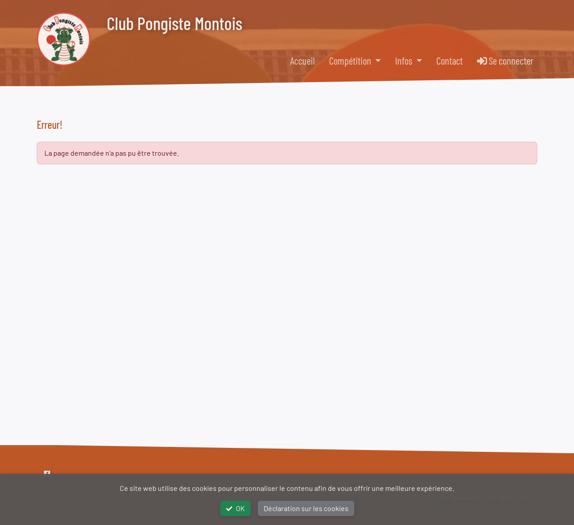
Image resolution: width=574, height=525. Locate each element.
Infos (404, 60)
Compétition (351, 60)
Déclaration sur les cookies (306, 508)
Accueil (302, 60)
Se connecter (505, 60)
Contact (449, 60)
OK (235, 508)
